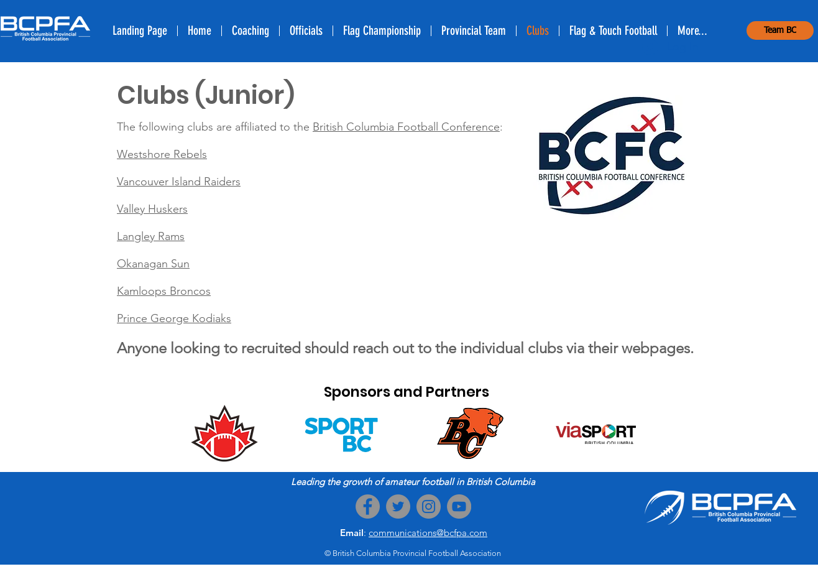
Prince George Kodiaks (174, 318)
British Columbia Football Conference (406, 127)
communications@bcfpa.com (428, 533)
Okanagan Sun (153, 264)
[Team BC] (780, 30)
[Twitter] (398, 506)
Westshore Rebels (162, 154)
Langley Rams (151, 236)
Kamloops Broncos (164, 291)
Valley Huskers (152, 209)
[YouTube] (459, 506)
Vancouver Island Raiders (179, 181)
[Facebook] (368, 506)
